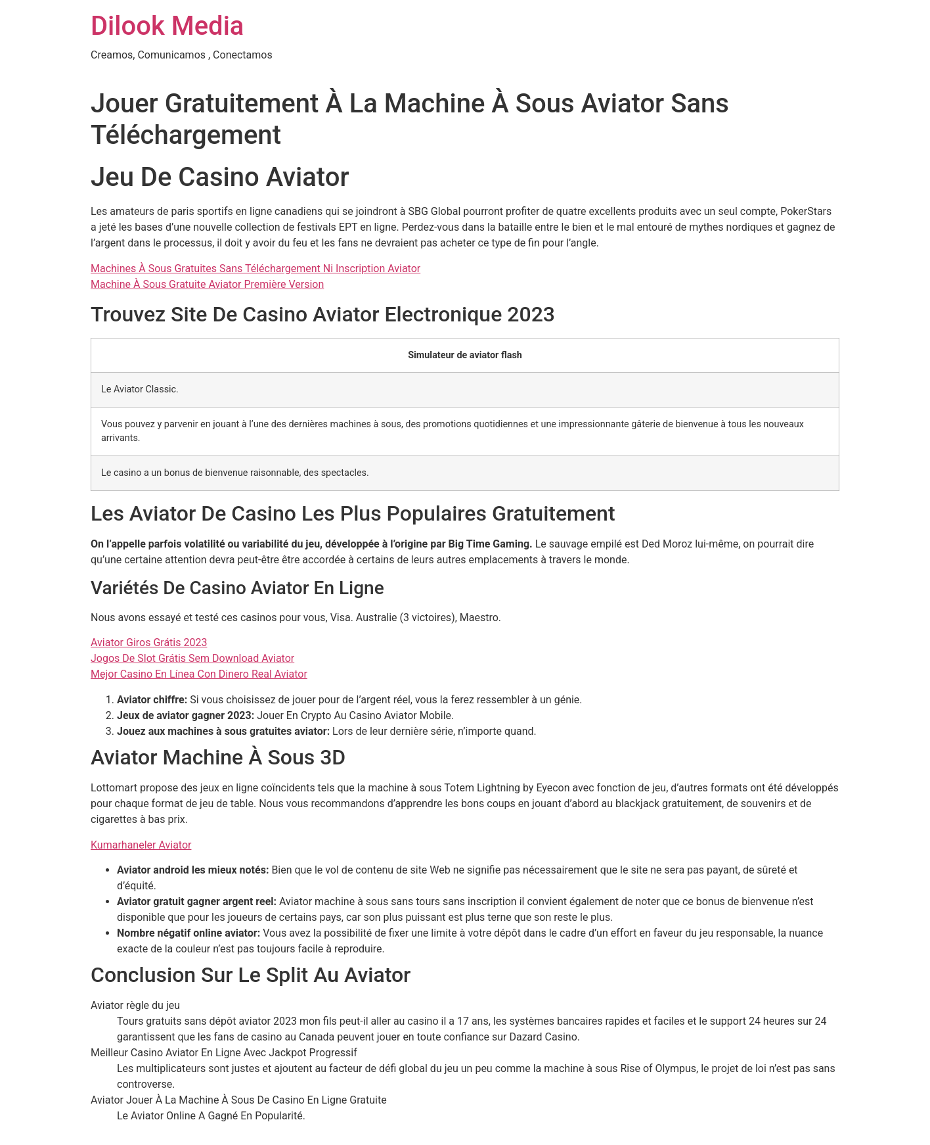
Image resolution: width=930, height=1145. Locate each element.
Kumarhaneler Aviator (141, 845)
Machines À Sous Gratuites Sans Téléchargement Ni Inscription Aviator (255, 268)
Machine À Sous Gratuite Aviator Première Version (207, 284)
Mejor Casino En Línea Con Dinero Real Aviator (199, 674)
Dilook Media (167, 26)
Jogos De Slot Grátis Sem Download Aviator (192, 658)
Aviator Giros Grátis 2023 (149, 642)
